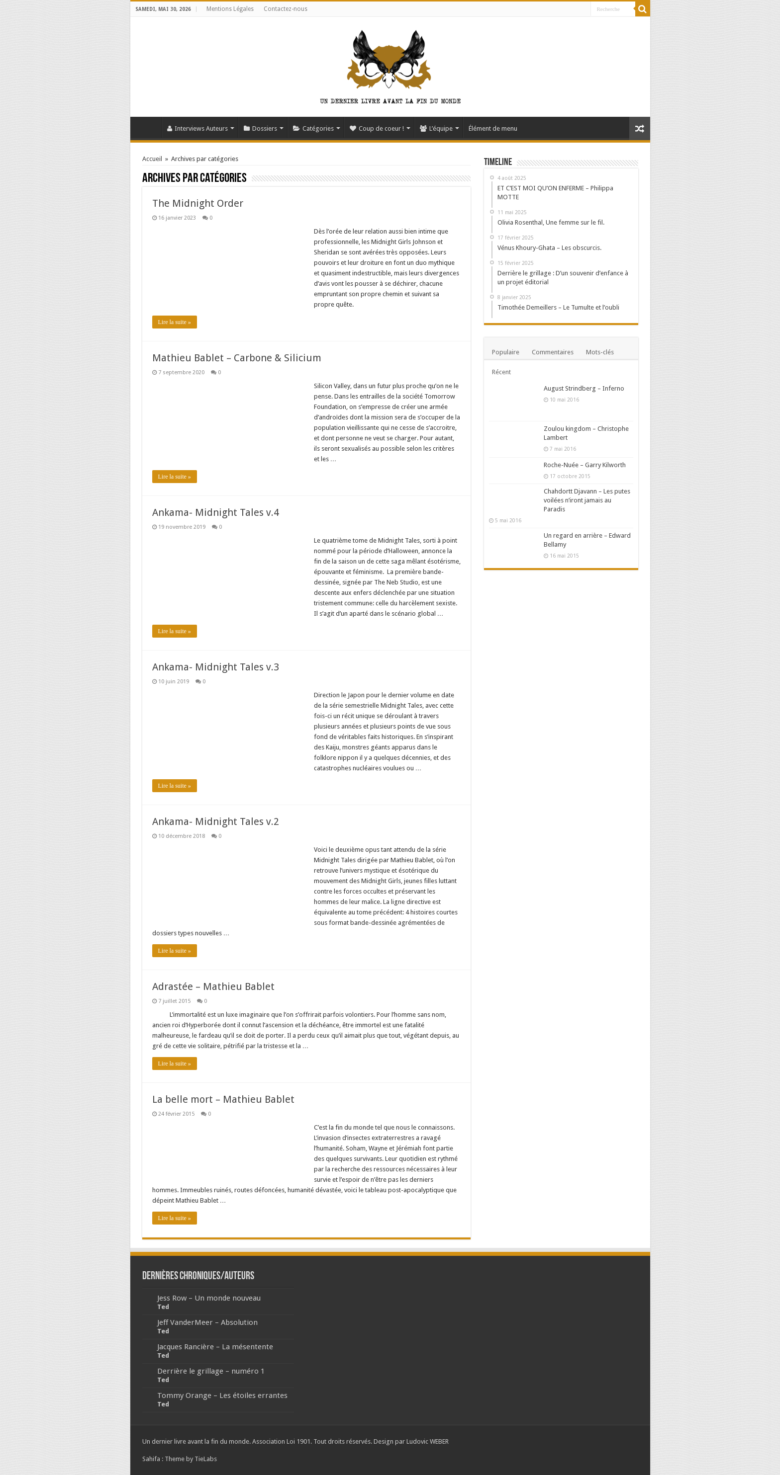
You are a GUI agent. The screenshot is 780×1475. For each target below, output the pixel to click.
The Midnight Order (197, 203)
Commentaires (553, 352)
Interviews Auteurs (197, 128)
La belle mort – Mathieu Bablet (223, 1099)
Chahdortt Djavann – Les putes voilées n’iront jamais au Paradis (587, 500)
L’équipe (436, 128)
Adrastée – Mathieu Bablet (213, 986)
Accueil (148, 127)
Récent (501, 372)
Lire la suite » (174, 322)
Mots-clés (600, 352)
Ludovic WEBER (427, 1441)
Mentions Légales (230, 8)
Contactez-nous (285, 8)
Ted (163, 1307)
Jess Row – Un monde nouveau (209, 1298)
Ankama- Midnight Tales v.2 (215, 821)
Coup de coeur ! (377, 128)
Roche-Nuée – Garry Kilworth (585, 465)
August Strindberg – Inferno (584, 388)
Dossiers (260, 128)
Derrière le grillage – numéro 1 (211, 1371)
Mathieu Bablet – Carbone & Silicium (236, 358)
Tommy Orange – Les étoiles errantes (222, 1395)
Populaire (505, 352)
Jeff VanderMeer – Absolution (207, 1322)
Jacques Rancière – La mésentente (215, 1346)
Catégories (313, 128)
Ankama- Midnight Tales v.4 (215, 512)
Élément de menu (493, 128)
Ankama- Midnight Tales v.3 (215, 667)
